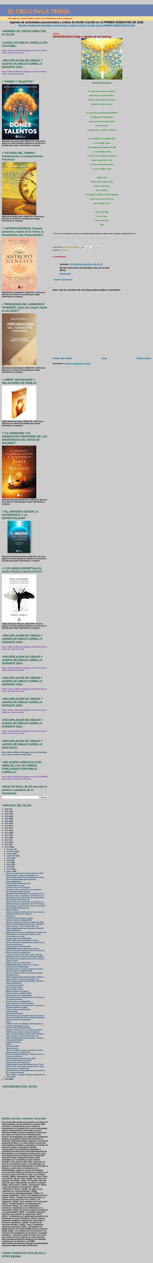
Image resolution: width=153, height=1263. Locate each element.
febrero (9, 871)
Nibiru (8, 1022)
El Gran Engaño (12, 1011)
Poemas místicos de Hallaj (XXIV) (18, 1020)
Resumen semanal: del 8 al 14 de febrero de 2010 (24, 973)
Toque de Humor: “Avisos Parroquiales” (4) (22, 979)
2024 (7, 814)
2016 (7, 833)
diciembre (10, 849)
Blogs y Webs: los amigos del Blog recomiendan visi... (26, 1075)
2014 (7, 837)
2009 (7, 1079)
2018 (7, 828)
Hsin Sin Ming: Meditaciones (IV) (18, 883)
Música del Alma (12, 910)
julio (8, 860)
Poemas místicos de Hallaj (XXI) (18, 1062)
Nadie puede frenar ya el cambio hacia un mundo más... (26, 932)
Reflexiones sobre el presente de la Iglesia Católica (25, 957)
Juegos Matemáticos (13, 881)
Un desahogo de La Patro (15, 936)
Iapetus (9, 1044)
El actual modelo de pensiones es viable (21, 1058)
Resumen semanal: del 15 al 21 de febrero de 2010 (24, 922)
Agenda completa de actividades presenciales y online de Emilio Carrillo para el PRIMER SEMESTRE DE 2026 (76, 25)
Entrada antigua (144, 358)
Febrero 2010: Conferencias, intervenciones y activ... (25, 1066)
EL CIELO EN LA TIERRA (39, 11)
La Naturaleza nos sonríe (15, 885)
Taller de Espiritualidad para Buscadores (21, 879)
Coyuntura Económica (14, 944)
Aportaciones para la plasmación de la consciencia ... (26, 898)
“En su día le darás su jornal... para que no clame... (25, 1050)
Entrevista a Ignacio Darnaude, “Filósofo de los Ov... (25, 1054)
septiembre (11, 856)
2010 (7, 847)
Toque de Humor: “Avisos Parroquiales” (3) (22, 1036)
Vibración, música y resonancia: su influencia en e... (25, 896)
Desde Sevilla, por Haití (14, 989)
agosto (9, 858)
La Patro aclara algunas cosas (17, 1026)
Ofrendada (64, 250)
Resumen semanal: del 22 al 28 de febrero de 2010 (24, 873)
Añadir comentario (63, 279)
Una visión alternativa (14, 987)
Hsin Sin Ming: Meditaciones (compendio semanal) (25, 877)
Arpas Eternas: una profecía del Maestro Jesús (23, 934)
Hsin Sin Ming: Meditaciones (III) (18, 892)
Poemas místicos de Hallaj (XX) (17, 1068)
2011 (7, 844)
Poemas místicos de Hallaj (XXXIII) (19, 920)
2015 (7, 835)
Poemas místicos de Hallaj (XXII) (18, 1052)
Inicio (104, 358)
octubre (9, 854)
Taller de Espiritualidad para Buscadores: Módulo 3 (25, 924)
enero (8, 1077)
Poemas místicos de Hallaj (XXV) (18, 1009)
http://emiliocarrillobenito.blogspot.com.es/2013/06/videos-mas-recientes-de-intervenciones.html (24, 753)
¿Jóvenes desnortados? (15, 985)
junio (8, 862)
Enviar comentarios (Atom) (78, 363)
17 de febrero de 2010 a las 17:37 (86, 264)
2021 (7, 821)
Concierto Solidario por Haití (16, 1007)
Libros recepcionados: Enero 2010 (19, 1060)
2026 (7, 809)
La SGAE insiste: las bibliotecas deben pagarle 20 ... (25, 1024)
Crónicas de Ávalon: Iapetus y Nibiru (19, 918)
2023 (7, 816)
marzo (9, 869)
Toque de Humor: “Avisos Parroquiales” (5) (22, 926)
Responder (65, 274)
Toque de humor (12, 961)
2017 (7, 830)
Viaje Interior (10, 916)
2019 (7, 826)
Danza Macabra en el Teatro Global (19, 995)
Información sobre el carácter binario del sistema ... (25, 969)
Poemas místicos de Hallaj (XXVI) (18, 1001)
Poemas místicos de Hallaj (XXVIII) (19, 971)
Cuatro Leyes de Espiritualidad (17, 967)
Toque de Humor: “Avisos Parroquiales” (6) (22, 875)
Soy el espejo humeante (15, 1072)
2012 (7, 842)
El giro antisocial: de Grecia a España (20, 1003)
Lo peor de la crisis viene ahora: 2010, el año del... (24, 955)
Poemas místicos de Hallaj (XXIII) (18, 1028)
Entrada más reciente (62, 358)
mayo (8, 865)
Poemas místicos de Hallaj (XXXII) (18, 938)
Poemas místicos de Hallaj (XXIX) (18, 963)
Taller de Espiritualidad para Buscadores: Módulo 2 (25, 977)
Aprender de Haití (12, 1046)
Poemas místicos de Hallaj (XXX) (18, 952)
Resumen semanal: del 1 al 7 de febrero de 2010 (24, 1030)
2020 (7, 823)
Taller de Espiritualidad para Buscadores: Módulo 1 (25, 1034)
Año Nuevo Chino (12, 975)
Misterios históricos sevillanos (17, 991)
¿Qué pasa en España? (14, 1013)
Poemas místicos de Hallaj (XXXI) (18, 946)
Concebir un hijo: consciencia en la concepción (23, 889)
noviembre (10, 851)
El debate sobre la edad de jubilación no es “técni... (25, 1064)
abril (8, 867)
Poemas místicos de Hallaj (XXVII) (18, 993)
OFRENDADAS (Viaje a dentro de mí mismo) (22, 948)
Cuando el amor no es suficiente (18, 887)
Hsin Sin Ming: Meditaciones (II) (18, 900)
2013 (7, 840)
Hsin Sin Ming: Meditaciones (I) (17, 908)
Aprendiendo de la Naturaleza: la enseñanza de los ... (25, 893)
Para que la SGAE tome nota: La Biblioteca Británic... (25, 1017)
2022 (7, 818)
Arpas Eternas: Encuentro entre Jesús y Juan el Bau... (26, 906)
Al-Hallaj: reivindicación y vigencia (19, 914)
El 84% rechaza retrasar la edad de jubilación (22, 1032)
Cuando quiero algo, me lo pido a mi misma (22, 940)
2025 (7, 811)
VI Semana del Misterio (14, 1040)
